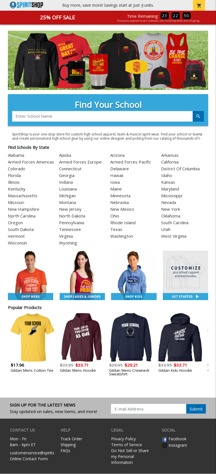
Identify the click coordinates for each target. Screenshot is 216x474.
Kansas (168, 182)
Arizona (117, 155)
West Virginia (173, 236)
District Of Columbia (180, 169)
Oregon (15, 223)
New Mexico (122, 209)
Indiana (66, 182)
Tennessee (70, 229)
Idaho (166, 175)
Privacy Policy (123, 439)
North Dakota (72, 216)
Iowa (115, 182)
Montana (67, 202)
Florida (14, 175)
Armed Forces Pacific (130, 162)
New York (170, 209)
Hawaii (116, 175)
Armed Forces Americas (31, 162)
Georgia (67, 175)
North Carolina (21, 216)
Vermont (16, 236)
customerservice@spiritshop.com (40, 452)
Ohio (114, 216)
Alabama (16, 155)
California (170, 162)
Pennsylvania (71, 223)
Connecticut (70, 169)
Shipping (68, 445)
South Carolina (174, 223)
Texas (116, 229)
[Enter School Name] (102, 116)
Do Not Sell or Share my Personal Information (130, 456)
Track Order (71, 439)
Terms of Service (126, 445)
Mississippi (171, 196)
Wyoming (68, 243)
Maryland (170, 189)
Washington (121, 236)
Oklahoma (170, 216)
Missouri (16, 202)
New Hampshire (23, 209)
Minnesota (120, 196)
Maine (116, 189)
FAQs (65, 450)
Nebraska (119, 202)
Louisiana (68, 189)
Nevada (168, 202)
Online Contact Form (29, 458)
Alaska (65, 155)
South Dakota (21, 229)
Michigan (67, 196)
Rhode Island (123, 223)
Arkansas (170, 155)
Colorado (16, 169)
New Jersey (70, 209)
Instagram (174, 445)
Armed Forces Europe (80, 162)
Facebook (174, 439)
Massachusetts (22, 196)
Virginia (66, 236)
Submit (196, 409)
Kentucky (17, 189)
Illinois (14, 182)
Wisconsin (17, 243)
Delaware (119, 169)
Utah (165, 229)
